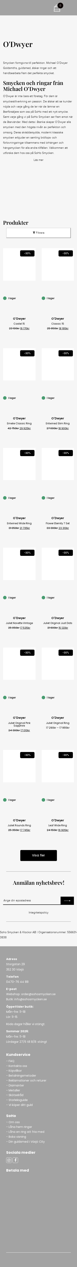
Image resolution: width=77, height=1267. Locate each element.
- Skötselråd (14, 1095)
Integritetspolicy (38, 912)
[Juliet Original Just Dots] (71, 597)
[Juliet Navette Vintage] (33, 597)
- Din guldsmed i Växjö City (25, 1142)
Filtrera (38, 233)
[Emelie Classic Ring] (33, 397)
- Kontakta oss (16, 1066)
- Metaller (13, 1090)
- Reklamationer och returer (26, 1080)
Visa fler (38, 855)
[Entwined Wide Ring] (33, 497)
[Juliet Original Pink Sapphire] (33, 697)
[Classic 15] (71, 298)
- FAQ (10, 1061)
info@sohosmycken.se (30, 999)
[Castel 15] (33, 298)
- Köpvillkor (14, 1071)
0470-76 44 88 (17, 982)
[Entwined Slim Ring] (71, 397)
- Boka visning (16, 1137)
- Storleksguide (17, 1100)
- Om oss (13, 1122)
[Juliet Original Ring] (71, 697)
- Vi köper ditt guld (19, 1105)
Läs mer (38, 160)
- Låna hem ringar (19, 1127)
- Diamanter (15, 1085)
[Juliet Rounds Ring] (33, 799)
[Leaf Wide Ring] (71, 799)
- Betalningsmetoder (21, 1076)
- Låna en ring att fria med (25, 1132)
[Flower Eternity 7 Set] (71, 497)
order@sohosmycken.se (38, 994)
